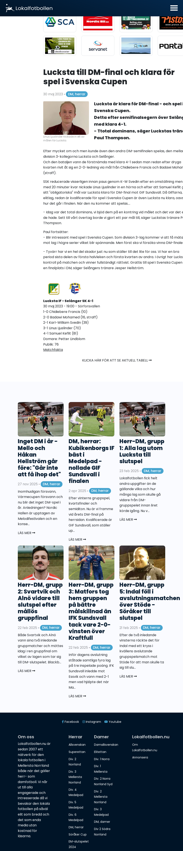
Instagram (91, 722)
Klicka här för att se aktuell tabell (117, 360)
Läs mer (26, 532)
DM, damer (102, 822)
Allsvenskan (77, 745)
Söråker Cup (78, 834)
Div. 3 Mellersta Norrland (75, 777)
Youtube (112, 722)
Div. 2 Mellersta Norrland (100, 796)
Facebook (70, 722)
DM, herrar (76, 94)
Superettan (77, 752)
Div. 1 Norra (102, 759)
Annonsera (140, 757)
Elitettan (100, 752)
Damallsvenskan (106, 745)
